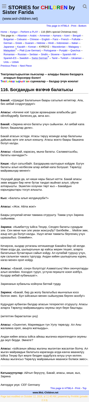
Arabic (33, 35)
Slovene (55, 54)
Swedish (24, 58)
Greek (18, 43)
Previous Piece (9, 65)
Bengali (77, 35)
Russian (22, 54)
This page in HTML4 (57, 25)
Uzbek (15, 62)
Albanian (22, 35)
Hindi (51, 43)
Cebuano (22, 39)
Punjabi (63, 50)
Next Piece (26, 65)
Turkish (64, 58)
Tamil (54, 58)
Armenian (44, 35)
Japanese (9, 46)
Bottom (82, 25)
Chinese (34, 39)
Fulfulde (76, 39)
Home (4, 32)
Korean (32, 46)
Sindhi (44, 54)
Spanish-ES (10, 58)
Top (84, 388)
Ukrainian (76, 58)
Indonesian (63, 43)
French (65, 39)
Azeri (67, 35)
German (8, 43)
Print (73, 25)
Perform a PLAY (29, 32)
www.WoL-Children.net (45, 392)
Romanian (9, 54)
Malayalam (9, 50)
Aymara (57, 35)
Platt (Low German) (30, 50)
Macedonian (59, 46)
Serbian (33, 54)
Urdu (6, 62)
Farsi (55, 39)
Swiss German (40, 58)
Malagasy (73, 46)
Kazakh (21, 46)
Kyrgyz (13, 32)
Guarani (29, 43)
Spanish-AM (69, 54)
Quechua (75, 50)
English (46, 39)
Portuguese (50, 50)
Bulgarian (9, 39)
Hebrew (41, 43)
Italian (75, 43)
